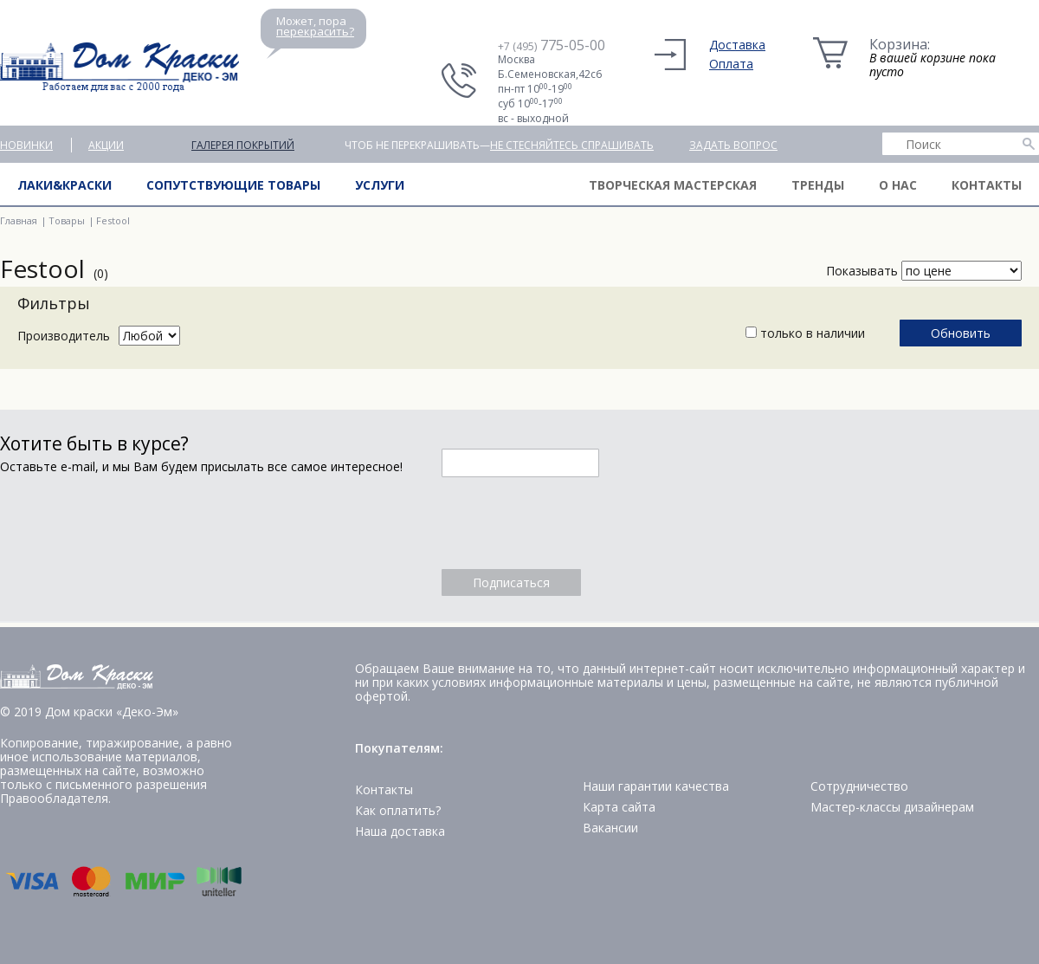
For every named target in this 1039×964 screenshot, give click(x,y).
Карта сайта (619, 807)
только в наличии (805, 333)
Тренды (817, 185)
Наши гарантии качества (656, 786)
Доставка (737, 44)
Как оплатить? (398, 810)
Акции (106, 145)
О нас (898, 185)
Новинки (26, 145)
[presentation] (573, 523)
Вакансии (610, 827)
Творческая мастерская (673, 185)
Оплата (731, 63)
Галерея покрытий (242, 145)
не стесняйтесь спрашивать (572, 145)
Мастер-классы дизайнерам (892, 807)
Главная (18, 220)
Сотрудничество (859, 786)
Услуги (379, 185)
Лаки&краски (64, 185)
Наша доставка (400, 831)
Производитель (63, 335)
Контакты (987, 185)
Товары (66, 220)
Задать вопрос (733, 145)
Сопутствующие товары (233, 185)
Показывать (862, 270)
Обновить (961, 333)
